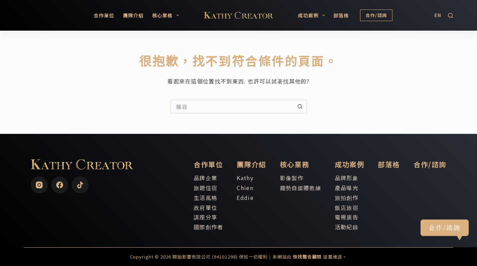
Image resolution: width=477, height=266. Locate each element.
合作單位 (104, 15)
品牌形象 (346, 178)
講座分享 (205, 217)
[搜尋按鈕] (300, 106)
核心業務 (167, 15)
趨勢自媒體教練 (300, 188)
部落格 (341, 15)
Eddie (245, 197)
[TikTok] (80, 184)
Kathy (245, 178)
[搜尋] (450, 15)
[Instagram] (39, 184)
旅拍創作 (346, 197)
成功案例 (313, 15)
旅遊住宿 (205, 188)
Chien (245, 188)
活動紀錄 (346, 227)
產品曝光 (346, 188)
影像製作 (291, 178)
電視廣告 (346, 217)
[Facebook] (59, 184)
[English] (437, 15)
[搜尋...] (231, 106)
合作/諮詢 (376, 15)
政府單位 (205, 207)
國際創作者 (208, 227)
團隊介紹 (133, 15)
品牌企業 (205, 178)
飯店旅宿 (346, 207)
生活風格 (205, 197)
